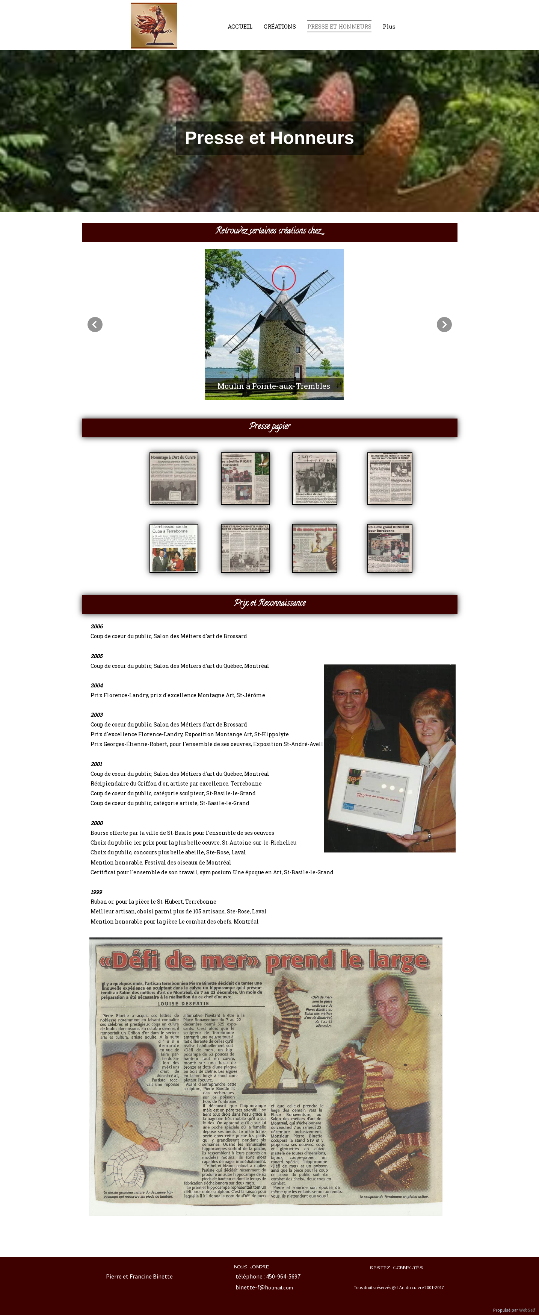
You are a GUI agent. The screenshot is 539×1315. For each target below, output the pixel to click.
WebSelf (527, 1310)
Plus (389, 26)
